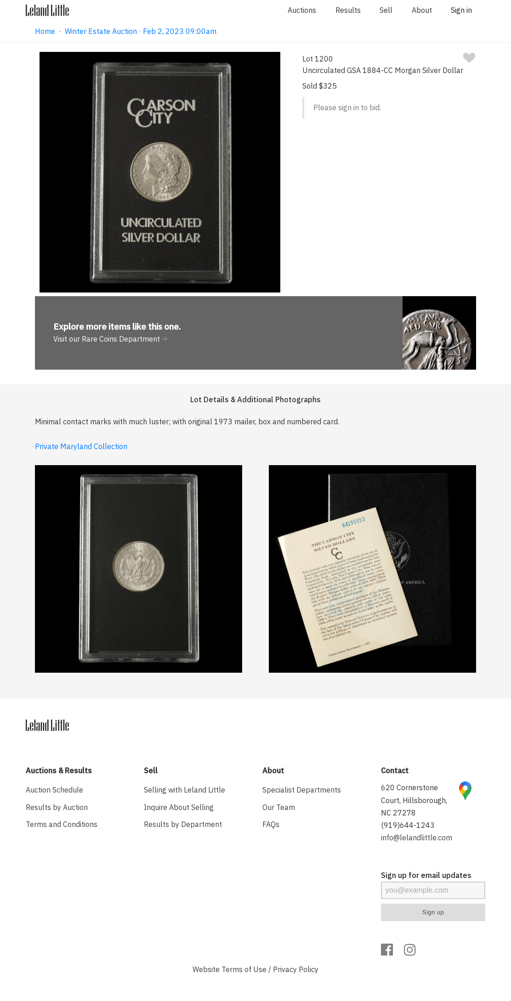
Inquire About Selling (179, 807)
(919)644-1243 (408, 825)
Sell (386, 10)
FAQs (270, 824)
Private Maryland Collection (81, 446)
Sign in (461, 10)
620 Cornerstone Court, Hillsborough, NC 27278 (414, 800)
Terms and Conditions (61, 824)
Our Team (278, 807)
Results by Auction (57, 807)
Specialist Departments (301, 789)
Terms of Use (244, 969)
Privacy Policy (295, 969)
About (422, 10)
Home (45, 31)
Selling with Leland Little (184, 789)
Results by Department (183, 824)
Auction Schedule (54, 789)
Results (348, 10)
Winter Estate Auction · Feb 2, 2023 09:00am (140, 31)
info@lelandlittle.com (416, 837)
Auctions (302, 10)
